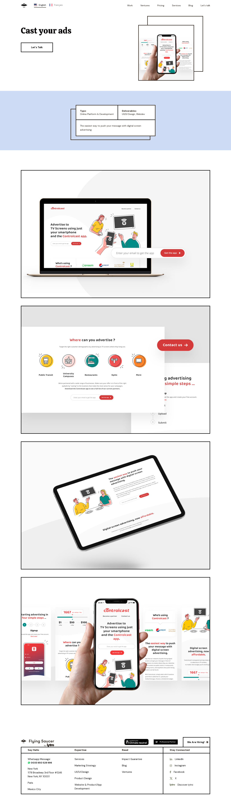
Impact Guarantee (132, 759)
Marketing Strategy (85, 765)
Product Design (83, 778)
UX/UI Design (82, 772)
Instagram (180, 765)
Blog (124, 765)
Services (79, 759)
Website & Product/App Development (88, 786)
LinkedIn (179, 759)
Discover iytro (185, 784)
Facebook (179, 772)
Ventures (127, 772)
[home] (24, 5)
